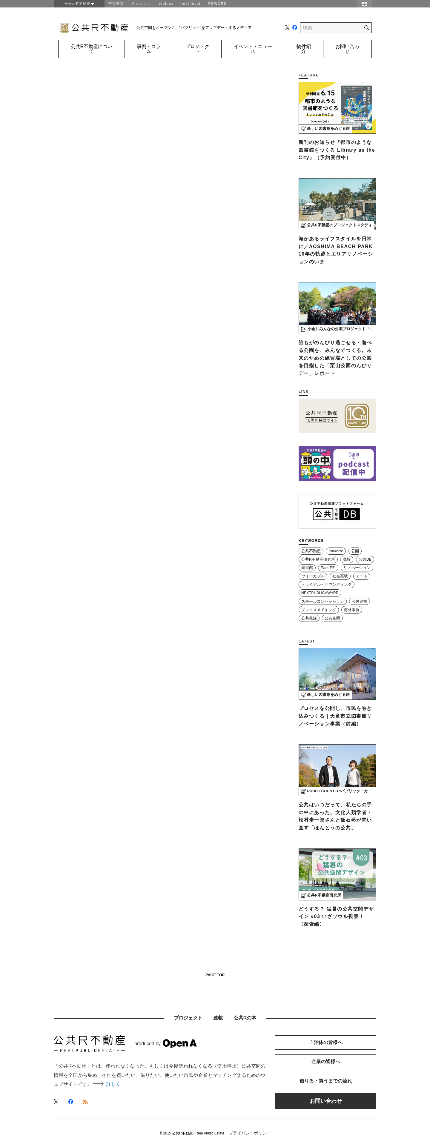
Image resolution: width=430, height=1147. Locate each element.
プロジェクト (197, 49)
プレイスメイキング (318, 610)
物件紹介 (304, 49)
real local (190, 3)
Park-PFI (328, 568)
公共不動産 (311, 551)
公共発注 (309, 618)
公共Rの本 (245, 1017)
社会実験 (340, 576)
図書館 (307, 568)
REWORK (217, 3)
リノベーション (357, 568)
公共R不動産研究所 (318, 559)
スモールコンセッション (322, 601)
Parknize (335, 551)
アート (362, 576)
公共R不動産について (92, 49)
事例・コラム (149, 49)
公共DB (365, 559)
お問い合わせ (347, 49)
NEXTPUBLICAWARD (320, 593)
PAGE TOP (215, 975)
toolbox (166, 3)
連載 (218, 1017)
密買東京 (116, 3)
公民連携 (359, 601)
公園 (355, 551)
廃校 (347, 559)
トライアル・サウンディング (326, 584)
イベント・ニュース (253, 49)
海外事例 (352, 610)
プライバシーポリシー (250, 1133)
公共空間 (332, 618)
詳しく (106, 1084)
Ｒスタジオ (141, 3)
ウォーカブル (313, 576)
